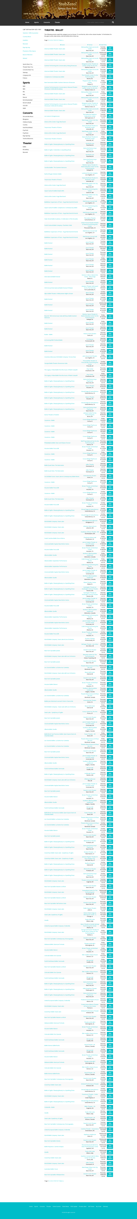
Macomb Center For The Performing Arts (90, 655)
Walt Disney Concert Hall (90, 201)
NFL (24, 92)
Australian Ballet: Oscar (51, 1169)
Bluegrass (26, 119)
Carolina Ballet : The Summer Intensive (55, 167)
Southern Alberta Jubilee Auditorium (90, 689)
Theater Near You (28, 67)
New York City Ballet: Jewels (52, 650)
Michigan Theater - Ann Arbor (90, 644)
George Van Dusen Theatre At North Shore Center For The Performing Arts (90, 931)
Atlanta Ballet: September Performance (55, 561)
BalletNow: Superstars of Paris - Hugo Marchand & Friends (61, 202)
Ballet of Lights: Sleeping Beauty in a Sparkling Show (59, 144)
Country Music (27, 36)
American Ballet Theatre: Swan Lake (54, 49)
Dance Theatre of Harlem (51, 415)
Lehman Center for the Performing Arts (89, 414)
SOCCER (25, 105)
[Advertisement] (68, 1192)
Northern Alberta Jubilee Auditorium (90, 554)
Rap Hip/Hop (26, 136)
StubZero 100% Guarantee (30, 33)
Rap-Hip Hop (26, 47)
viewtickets (110, 48)
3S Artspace (89, 339)
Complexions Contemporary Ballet (54, 77)
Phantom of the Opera (29, 51)
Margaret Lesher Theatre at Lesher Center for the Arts (90, 64)
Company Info (27, 75)
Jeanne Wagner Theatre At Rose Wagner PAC (90, 857)
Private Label (82, 1206)
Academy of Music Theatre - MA (90, 532)
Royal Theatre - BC (90, 1044)
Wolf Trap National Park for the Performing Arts (90, 442)
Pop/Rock (25, 133)
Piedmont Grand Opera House (90, 1000)
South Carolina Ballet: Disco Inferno (54, 538)
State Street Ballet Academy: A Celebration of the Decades (61, 219)
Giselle (46, 920)
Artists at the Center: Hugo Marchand (55, 122)
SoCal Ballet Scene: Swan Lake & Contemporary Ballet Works (61, 476)
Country (25, 125)
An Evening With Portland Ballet (53, 340)
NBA (24, 89)
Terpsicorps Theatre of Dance (53, 127)
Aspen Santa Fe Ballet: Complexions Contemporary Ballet (60, 207)
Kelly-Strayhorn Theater (90, 988)
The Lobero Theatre (90, 218)
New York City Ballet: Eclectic (52, 1141)
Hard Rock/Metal (27, 127)
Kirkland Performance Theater (90, 1011)
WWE (24, 108)
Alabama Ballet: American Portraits (54, 944)
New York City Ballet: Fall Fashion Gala (55, 903)
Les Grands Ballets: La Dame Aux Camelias (56, 667)
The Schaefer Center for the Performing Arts (90, 76)
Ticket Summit (57, 1206)
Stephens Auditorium (90, 1134)
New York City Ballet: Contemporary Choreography (58, 939)
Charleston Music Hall (90, 537)
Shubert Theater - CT (90, 852)
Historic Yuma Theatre (90, 333)
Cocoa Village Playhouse (90, 419)
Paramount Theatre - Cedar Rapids (90, 1095)
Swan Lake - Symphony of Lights (53, 712)
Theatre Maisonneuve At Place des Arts (90, 666)
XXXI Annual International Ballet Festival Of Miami (58, 288)
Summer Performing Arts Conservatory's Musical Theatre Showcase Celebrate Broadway (60, 88)
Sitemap (25, 72)
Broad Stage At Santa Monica (90, 391)
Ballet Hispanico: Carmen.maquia (53, 1146)
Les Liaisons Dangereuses (52, 116)
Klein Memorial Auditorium (89, 520)
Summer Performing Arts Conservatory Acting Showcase (60, 65)
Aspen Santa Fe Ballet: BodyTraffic (54, 191)
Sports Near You (27, 64)
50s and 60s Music (28, 116)
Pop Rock (25, 130)
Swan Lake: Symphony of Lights (53, 914)
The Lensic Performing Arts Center (90, 190)
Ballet (24, 147)
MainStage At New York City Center (90, 121)
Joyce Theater (90, 242)
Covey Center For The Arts (89, 711)
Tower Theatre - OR (89, 734)
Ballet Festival (48, 243)
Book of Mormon (27, 55)
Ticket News (65, 1206)
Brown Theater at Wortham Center (90, 447)
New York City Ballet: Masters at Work (55, 886)
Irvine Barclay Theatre (90, 475)
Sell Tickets (91, 1206)
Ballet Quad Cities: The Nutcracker (54, 465)
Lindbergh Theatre (90, 773)
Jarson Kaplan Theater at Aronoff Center (90, 543)
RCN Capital (74, 1206)
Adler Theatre (90, 464)
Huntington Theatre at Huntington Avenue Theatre (90, 588)
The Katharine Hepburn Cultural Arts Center (90, 115)
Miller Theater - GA (90, 1106)
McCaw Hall (90, 768)
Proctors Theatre (90, 638)
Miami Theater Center (90, 582)
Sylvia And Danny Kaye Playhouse (90, 149)
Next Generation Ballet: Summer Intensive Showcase (59, 82)
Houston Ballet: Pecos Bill (51, 448)
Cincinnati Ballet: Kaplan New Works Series (56, 544)
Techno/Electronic (28, 138)
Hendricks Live (90, 143)
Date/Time (104, 45)
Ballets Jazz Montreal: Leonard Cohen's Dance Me (58, 701)
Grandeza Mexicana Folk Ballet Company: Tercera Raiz (60, 357)
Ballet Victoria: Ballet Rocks (52, 1045)
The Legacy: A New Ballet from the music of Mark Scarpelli (60, 370)
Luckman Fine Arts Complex (90, 173)
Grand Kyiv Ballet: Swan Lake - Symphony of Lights (58, 853)
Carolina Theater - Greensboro (90, 1129)
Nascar (25, 97)
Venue (90, 45)
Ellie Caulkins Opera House (90, 955)
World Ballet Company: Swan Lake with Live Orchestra (59, 656)
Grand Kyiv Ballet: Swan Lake (52, 1012)
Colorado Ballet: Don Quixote (52, 955)
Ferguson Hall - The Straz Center (90, 81)
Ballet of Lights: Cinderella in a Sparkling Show (57, 150)
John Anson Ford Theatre (90, 356)
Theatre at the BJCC (89, 943)
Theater (57, 22)
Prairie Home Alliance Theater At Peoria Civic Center (89, 1005)
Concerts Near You (28, 70)
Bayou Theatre (90, 386)
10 (57, 40)
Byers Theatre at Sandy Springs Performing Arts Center (90, 925)
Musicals (25, 44)
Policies (25, 78)
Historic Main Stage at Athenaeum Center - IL (90, 913)
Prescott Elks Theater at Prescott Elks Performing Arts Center (90, 362)
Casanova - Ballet (49, 420)
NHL (24, 94)
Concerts (47, 22)
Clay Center (90, 369)
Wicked (25, 58)
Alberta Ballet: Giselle (50, 555)
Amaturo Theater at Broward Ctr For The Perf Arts (90, 287)
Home (27, 22)
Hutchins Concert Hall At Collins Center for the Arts (90, 1157)
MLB (24, 86)
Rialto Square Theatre (90, 908)
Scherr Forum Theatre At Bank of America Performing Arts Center (89, 224)
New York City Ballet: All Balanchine (54, 1174)
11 (58, 40)
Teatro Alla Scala (90, 919)
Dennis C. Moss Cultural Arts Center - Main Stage (90, 276)
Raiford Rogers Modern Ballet (52, 174)
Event (63, 45)
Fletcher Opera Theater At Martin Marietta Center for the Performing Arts (89, 166)
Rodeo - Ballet (48, 334)
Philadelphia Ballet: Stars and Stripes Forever (57, 443)
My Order (98, 1206)
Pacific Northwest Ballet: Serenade (54, 768)
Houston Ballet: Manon (51, 684)
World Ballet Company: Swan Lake (54, 521)
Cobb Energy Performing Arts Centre (90, 560)
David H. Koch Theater (90, 650)
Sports (36, 22)
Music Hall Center (90, 672)
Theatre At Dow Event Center (90, 880)
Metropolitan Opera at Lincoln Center (89, 48)
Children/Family (27, 122)
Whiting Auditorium (89, 779)
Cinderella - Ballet (49, 1107)
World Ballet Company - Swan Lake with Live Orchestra (60, 707)
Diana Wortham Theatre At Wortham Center (90, 126)
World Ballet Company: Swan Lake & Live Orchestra (59, 639)
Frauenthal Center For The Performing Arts (89, 891)
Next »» (61, 40)
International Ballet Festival (52, 277)
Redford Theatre (90, 863)
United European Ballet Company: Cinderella (57, 926)
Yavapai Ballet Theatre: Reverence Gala (55, 363)
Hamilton (25, 40)
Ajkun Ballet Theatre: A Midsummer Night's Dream (58, 293)
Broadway (26, 149)
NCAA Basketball (27, 100)
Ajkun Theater (90, 293)
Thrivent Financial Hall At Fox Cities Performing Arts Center (90, 1145)
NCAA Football (27, 103)
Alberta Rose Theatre (90, 841)
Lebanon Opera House (89, 526)
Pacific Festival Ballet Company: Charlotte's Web (58, 225)
